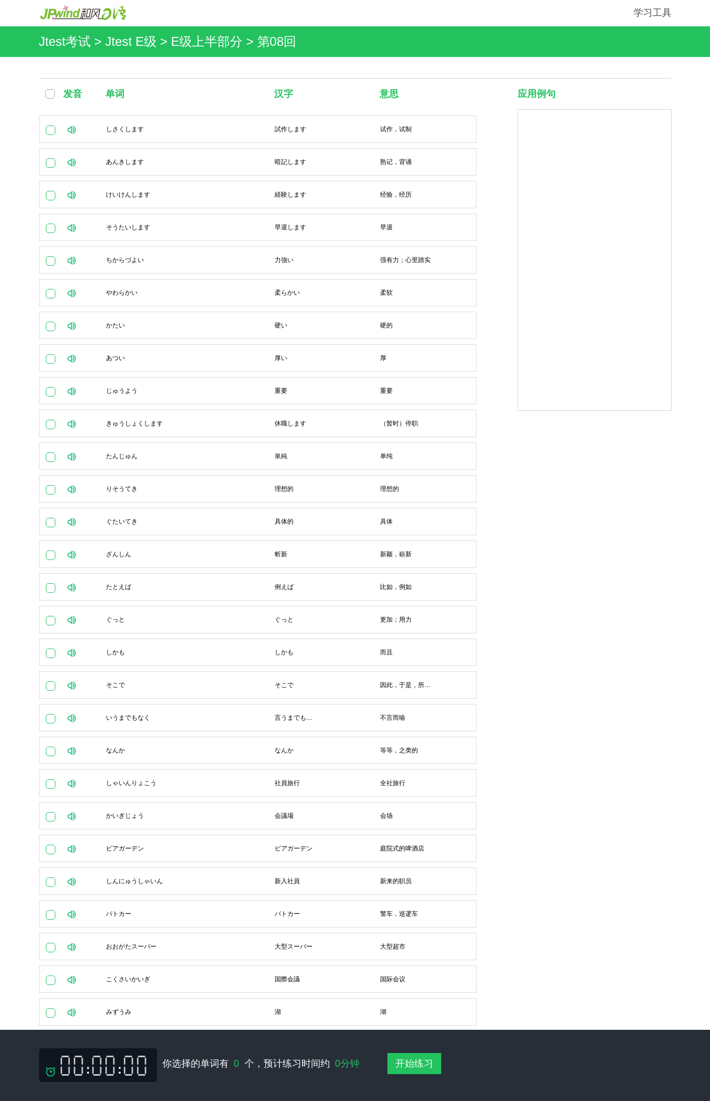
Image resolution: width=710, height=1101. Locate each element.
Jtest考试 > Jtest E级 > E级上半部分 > (148, 41)
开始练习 (414, 1063)
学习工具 (653, 12)
